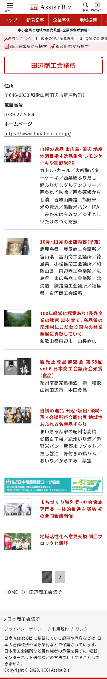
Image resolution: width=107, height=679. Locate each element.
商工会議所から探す (25, 46)
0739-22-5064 (19, 114)
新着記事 (35, 20)
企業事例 (62, 20)
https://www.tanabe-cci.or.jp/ (37, 133)
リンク (81, 629)
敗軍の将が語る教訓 (57, 38)
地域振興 (88, 20)
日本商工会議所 (23, 618)
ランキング (18, 39)
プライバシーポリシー (25, 629)
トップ (11, 20)
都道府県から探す (69, 46)
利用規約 (60, 629)
